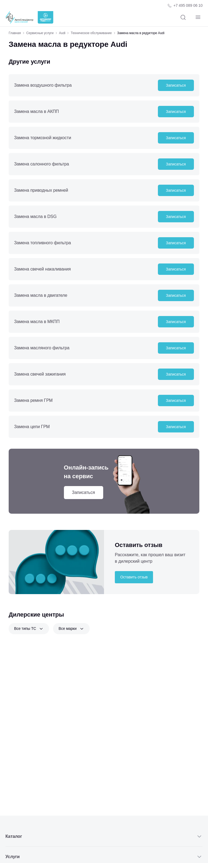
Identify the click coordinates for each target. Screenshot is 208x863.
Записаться (176, 85)
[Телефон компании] (185, 5)
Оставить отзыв (134, 577)
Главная (15, 33)
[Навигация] (198, 17)
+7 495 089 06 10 (188, 5)
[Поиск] (183, 17)
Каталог (104, 836)
